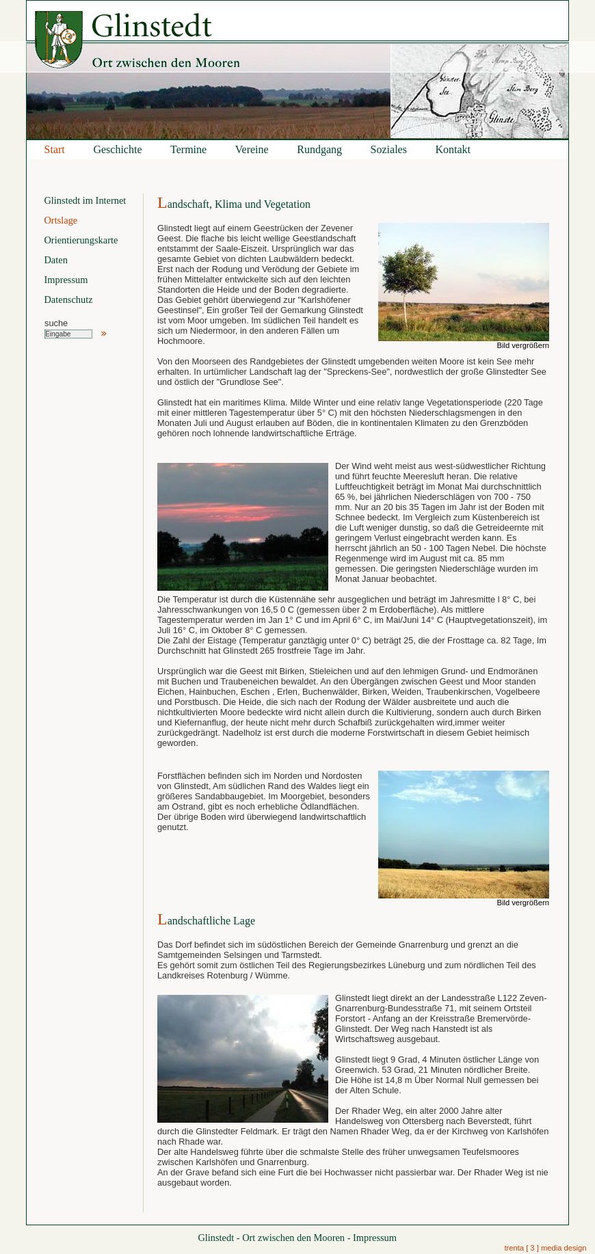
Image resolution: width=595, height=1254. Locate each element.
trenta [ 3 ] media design (545, 1248)
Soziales (389, 149)
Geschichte (117, 149)
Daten (55, 259)
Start (54, 149)
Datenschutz (68, 299)
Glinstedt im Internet (85, 200)
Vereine (252, 149)
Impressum (66, 279)
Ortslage (60, 220)
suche (56, 323)
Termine (188, 149)
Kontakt (453, 149)
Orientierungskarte (81, 240)
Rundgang (319, 149)
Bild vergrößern (523, 345)
